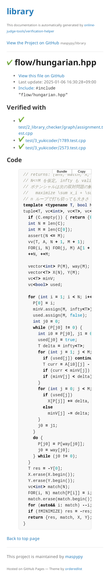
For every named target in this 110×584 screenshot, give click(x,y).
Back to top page (23, 538)
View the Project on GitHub (46, 42)
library (20, 11)
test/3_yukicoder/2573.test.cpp (52, 147)
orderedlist (73, 569)
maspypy (74, 556)
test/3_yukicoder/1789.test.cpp (52, 140)
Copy (81, 171)
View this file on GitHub (41, 75)
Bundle (62, 171)
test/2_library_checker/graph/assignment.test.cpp (60, 127)
